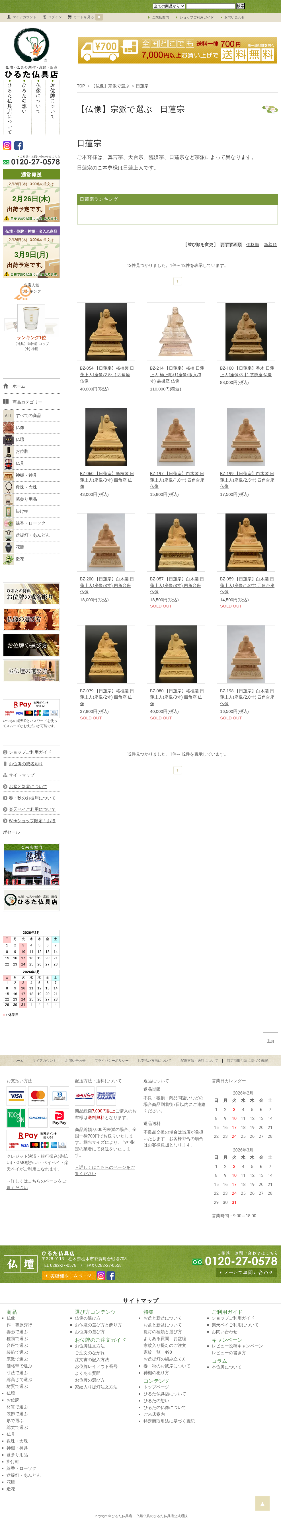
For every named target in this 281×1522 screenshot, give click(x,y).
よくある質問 (87, 1373)
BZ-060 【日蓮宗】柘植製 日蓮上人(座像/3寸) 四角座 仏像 (107, 480)
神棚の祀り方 (156, 1372)
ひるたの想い (24, 107)
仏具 (13, 463)
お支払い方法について (155, 1061)
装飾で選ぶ (17, 1352)
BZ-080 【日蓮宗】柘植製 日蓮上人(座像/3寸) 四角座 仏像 (177, 697)
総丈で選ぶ (17, 1427)
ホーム (18, 1061)
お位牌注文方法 (90, 1346)
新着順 (270, 244)
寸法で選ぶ (17, 1372)
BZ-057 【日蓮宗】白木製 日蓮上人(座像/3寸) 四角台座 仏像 (177, 585)
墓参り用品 (20, 499)
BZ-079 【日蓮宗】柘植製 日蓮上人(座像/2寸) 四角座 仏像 (107, 697)
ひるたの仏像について (164, 1407)
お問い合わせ (234, 17)
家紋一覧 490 (157, 1352)
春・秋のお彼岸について (166, 1365)
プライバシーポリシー (112, 1061)
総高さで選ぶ (19, 1379)
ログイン (55, 17)
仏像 (13, 427)
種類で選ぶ (17, 1338)
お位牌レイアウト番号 (96, 1366)
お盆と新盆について (162, 1318)
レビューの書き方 (229, 1352)
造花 (13, 559)
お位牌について (53, 107)
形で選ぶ (15, 1420)
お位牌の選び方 (90, 1331)
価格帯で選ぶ (19, 1365)
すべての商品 (22, 416)
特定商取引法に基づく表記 (247, 1061)
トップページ (156, 1387)
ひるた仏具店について (10, 107)
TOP (81, 86)
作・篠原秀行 (19, 1324)
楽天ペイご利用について (235, 1324)
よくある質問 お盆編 (164, 1338)
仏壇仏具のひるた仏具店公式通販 (162, 1516)
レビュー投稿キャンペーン (237, 1346)
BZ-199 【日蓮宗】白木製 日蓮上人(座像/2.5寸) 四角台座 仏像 (247, 480)
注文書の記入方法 (92, 1359)
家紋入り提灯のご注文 (164, 1345)
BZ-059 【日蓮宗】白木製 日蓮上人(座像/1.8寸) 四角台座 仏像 (247, 585)
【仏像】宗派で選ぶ (110, 86)
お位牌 (15, 451)
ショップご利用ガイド (197, 17)
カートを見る (88, 17)
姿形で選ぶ (17, 1331)
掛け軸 (15, 511)
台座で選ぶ (17, 1345)
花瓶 (13, 547)
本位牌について (227, 1367)
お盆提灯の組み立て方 (164, 1359)
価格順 (252, 244)
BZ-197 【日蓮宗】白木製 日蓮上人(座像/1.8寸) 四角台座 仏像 (177, 480)
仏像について (38, 107)
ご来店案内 (160, 17)
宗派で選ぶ (17, 1359)
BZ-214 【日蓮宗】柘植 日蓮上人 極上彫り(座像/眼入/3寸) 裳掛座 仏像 (177, 375)
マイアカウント (24, 17)
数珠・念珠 (20, 487)
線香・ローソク (24, 523)
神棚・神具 (20, 475)
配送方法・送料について (199, 1061)
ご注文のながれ (90, 1352)
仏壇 (13, 439)
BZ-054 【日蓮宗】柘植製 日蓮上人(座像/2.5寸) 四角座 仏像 (107, 375)
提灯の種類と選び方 (162, 1331)
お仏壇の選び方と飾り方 (98, 1324)
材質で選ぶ (17, 1386)
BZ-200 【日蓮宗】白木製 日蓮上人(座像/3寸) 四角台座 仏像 (107, 585)
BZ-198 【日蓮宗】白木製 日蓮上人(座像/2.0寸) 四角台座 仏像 (247, 697)
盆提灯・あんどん (26, 535)
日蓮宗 (142, 86)
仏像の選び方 (87, 1318)
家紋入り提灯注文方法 (96, 1387)
